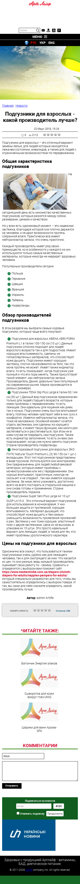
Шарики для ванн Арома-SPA (39, 746)
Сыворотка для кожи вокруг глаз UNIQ (39, 713)
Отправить (11, 815)
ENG (51, 42)
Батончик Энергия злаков (39, 680)
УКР (42, 42)
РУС (34, 42)
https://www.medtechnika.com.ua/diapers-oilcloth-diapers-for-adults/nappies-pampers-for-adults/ (36, 573)
